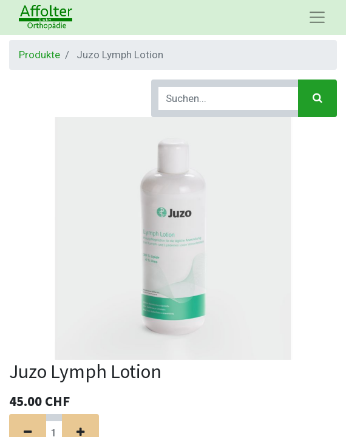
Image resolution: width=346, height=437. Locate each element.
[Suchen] (317, 98)
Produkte (39, 55)
